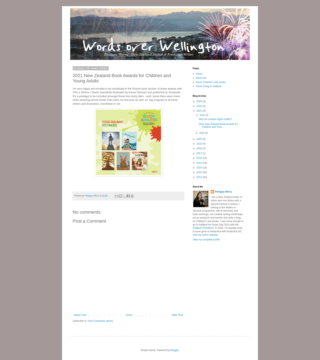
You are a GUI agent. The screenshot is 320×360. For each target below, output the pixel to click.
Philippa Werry (223, 191)
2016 (200, 158)
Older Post (177, 315)
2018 (200, 148)
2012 (200, 177)
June (202, 115)
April (202, 132)
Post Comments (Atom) (100, 321)
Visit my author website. (206, 234)
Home (129, 315)
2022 (200, 106)
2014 (200, 167)
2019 (200, 143)
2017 (200, 153)
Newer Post (80, 315)
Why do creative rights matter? (215, 119)
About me (201, 77)
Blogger (174, 350)
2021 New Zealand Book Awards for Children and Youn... (218, 125)
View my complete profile (206, 239)
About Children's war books (211, 82)
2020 (200, 139)
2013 (200, 172)
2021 (200, 110)
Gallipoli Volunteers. (203, 228)
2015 (200, 162)
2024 (200, 101)
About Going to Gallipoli (208, 86)
